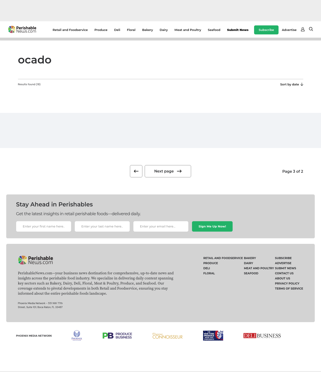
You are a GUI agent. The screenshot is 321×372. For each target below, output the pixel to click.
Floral (131, 30)
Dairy (164, 30)
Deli (117, 30)
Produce (100, 30)
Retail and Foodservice (70, 30)
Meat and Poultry (187, 30)
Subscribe (266, 30)
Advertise (289, 30)
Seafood (214, 30)
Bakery (147, 30)
